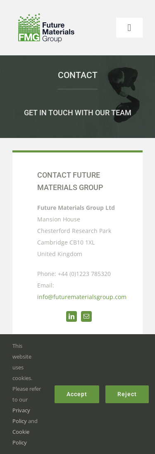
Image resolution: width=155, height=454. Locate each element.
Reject (127, 394)
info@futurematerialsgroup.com (81, 297)
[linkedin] (71, 316)
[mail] (86, 316)
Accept (77, 394)
